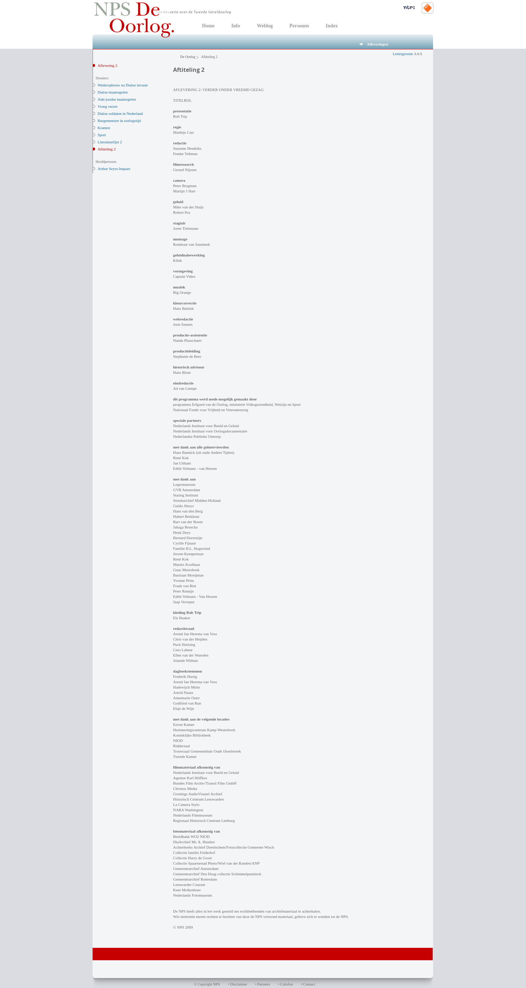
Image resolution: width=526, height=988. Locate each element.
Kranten (104, 128)
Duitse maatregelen (113, 92)
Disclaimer (238, 984)
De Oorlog (187, 57)
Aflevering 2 (107, 65)
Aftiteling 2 (107, 149)
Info (235, 25)
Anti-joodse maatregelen (117, 99)
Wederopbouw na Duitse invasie (123, 85)
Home (208, 25)
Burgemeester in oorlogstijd (119, 120)
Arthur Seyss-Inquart (114, 168)
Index (332, 25)
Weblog (265, 25)
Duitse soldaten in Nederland (120, 113)
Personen (299, 25)
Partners (263, 984)
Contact (309, 984)
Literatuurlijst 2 (110, 142)
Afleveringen (373, 44)
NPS (216, 984)
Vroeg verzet (108, 106)
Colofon (286, 984)
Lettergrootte (407, 54)
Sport (102, 135)
